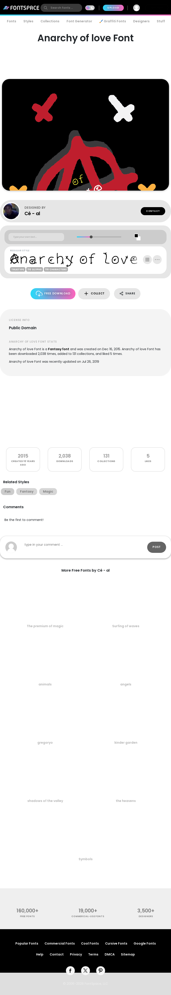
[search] (61, 8)
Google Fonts (145, 943)
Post (157, 547)
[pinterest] (100, 970)
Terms (93, 954)
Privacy (76, 954)
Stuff (161, 21)
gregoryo (45, 742)
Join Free (156, 7)
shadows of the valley (45, 801)
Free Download (53, 293)
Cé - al (32, 213)
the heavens (126, 801)
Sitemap (128, 954)
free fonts (27, 916)
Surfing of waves (125, 626)
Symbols (86, 859)
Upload (113, 7)
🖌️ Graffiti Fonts (112, 21)
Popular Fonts (26, 943)
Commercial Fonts (60, 943)
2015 (23, 456)
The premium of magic (45, 626)
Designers (141, 21)
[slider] (91, 236)
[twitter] (85, 970)
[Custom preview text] (36, 237)
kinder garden (125, 742)
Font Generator (79, 21)
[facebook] (70, 970)
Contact (153, 211)
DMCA (110, 954)
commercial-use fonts (87, 916)
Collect (94, 293)
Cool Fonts (90, 943)
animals (45, 684)
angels (125, 684)
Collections (50, 21)
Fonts (11, 21)
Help (39, 954)
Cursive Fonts (116, 943)
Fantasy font (58, 349)
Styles (28, 21)
